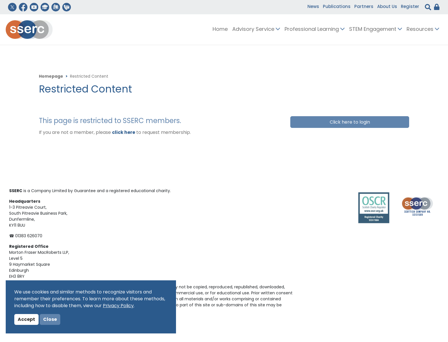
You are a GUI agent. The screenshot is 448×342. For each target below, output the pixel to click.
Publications (337, 7)
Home (220, 29)
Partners (363, 7)
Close (50, 319)
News (313, 7)
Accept (26, 319)
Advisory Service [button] (256, 29)
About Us (387, 7)
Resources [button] (423, 29)
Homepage (51, 77)
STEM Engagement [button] (375, 29)
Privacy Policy (118, 306)
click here (123, 132)
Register (410, 7)
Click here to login (350, 122)
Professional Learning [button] (315, 29)
